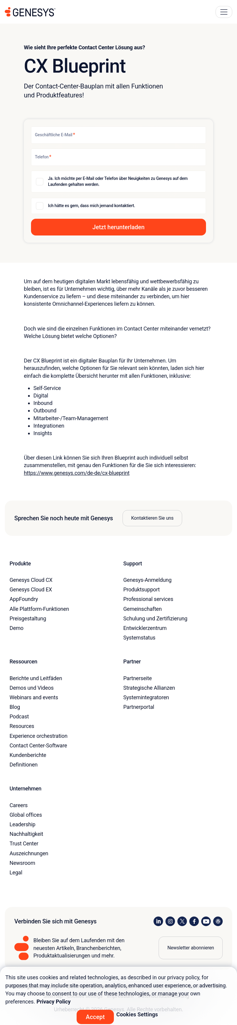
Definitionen (24, 764)
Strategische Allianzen (149, 688)
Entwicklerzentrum (145, 628)
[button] (118, 227)
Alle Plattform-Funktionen (39, 609)
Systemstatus (139, 637)
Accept (95, 1017)
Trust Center (24, 843)
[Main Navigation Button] (224, 12)
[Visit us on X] (182, 921)
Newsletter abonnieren (190, 948)
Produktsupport (141, 589)
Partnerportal (138, 707)
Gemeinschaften (142, 609)
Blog (15, 707)
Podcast (19, 716)
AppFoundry (24, 599)
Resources (22, 726)
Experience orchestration (38, 736)
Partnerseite (137, 678)
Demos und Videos (32, 688)
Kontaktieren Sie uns (152, 518)
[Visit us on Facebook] (194, 921)
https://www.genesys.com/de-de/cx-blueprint (76, 473)
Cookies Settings (137, 1014)
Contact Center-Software (38, 745)
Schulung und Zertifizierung (155, 618)
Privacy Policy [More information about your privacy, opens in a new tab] (54, 1001)
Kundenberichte (28, 755)
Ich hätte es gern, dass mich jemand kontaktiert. (91, 205)
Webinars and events (34, 697)
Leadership (22, 824)
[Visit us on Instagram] (170, 921)
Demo (17, 628)
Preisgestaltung (28, 618)
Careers (19, 805)
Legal (16, 872)
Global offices (26, 815)
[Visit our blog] (218, 921)
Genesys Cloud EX (31, 589)
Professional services (148, 599)
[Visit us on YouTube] (206, 921)
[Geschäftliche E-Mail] (118, 135)
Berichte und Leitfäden (36, 678)
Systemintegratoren (146, 697)
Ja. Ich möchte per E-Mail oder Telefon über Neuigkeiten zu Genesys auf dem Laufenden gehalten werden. (118, 181)
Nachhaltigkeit (26, 834)
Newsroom (22, 863)
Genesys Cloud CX (31, 580)
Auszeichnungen (29, 853)
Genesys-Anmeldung (147, 580)
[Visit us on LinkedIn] (158, 921)
